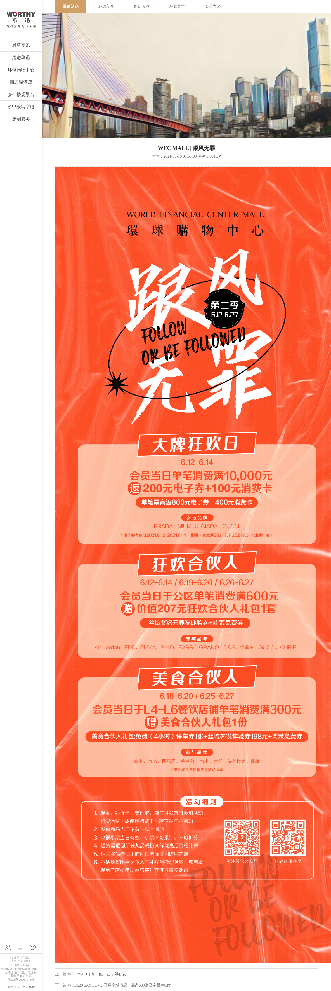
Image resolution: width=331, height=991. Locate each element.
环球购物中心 (21, 69)
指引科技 (29, 987)
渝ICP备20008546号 (21, 979)
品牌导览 (177, 6)
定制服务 (21, 119)
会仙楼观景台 (21, 94)
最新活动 (71, 6)
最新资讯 (21, 45)
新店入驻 (142, 6)
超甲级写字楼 (21, 106)
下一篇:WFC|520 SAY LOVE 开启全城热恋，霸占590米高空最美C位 (113, 985)
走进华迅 (21, 57)
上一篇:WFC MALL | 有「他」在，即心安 (90, 974)
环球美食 (106, 6)
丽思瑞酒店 (21, 82)
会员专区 (213, 6)
